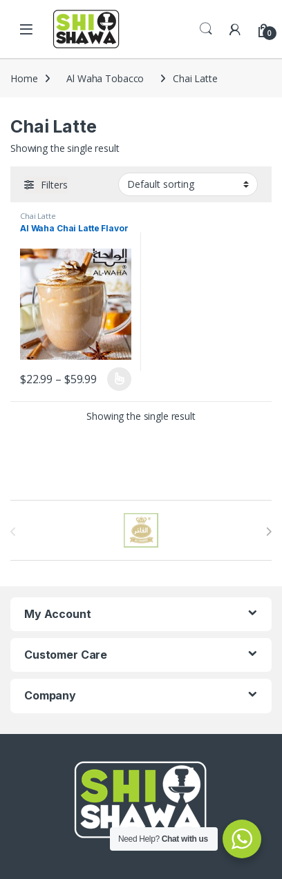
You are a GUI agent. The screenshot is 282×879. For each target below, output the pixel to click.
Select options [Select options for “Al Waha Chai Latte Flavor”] (119, 379)
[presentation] (268, 532)
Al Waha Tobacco (105, 78)
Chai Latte (38, 216)
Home (23, 78)
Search (206, 29)
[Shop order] (188, 184)
